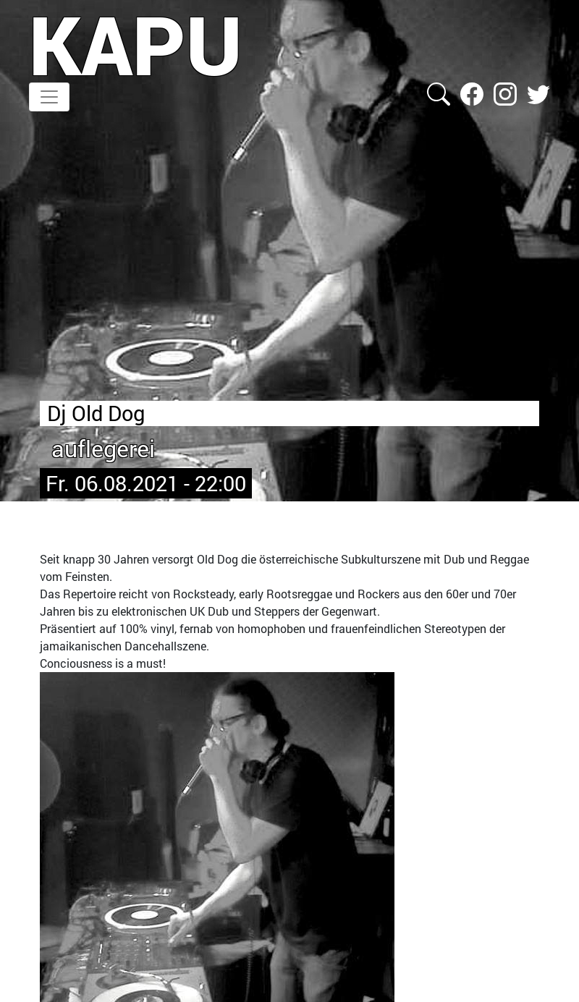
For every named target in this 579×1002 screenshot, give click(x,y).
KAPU (135, 44)
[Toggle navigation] (49, 96)
